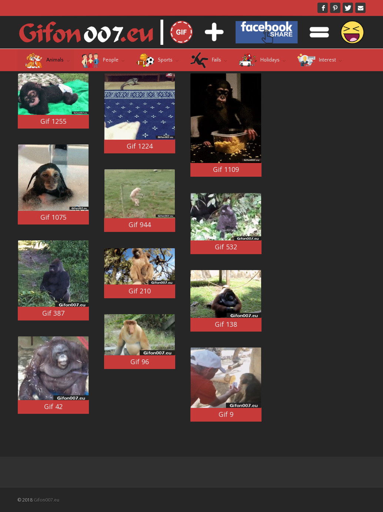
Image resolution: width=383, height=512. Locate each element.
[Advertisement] (332, 119)
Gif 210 (140, 290)
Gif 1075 (53, 217)
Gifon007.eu (46, 500)
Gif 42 (53, 406)
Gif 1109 (226, 169)
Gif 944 (140, 224)
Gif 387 (53, 313)
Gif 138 (226, 324)
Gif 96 (139, 361)
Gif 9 (226, 414)
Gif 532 (226, 246)
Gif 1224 (140, 146)
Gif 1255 (53, 121)
